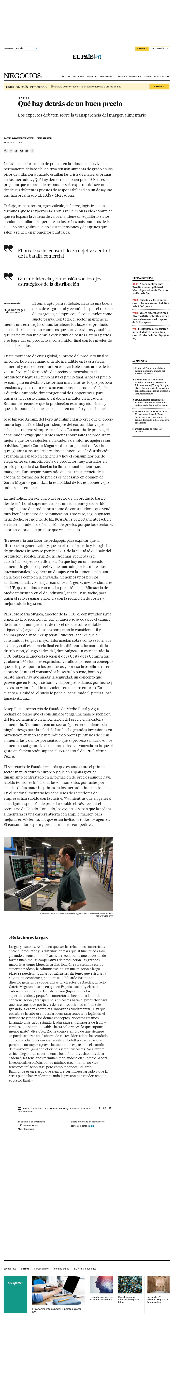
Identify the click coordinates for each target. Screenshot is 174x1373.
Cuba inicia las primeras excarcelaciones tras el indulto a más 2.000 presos (150, 303)
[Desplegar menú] (6, 57)
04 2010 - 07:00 (15, 143)
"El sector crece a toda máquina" (14, 311)
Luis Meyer (44, 138)
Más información (27, 1129)
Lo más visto (139, 361)
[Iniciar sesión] (160, 49)
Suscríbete (159, 86)
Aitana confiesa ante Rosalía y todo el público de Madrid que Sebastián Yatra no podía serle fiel (150, 289)
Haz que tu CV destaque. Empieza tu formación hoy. (157, 1300)
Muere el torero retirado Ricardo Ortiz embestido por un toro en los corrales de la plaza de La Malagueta (150, 317)
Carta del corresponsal (72, 77)
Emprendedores (107, 77)
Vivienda (148, 77)
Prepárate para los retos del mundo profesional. (101, 1298)
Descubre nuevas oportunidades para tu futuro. (129, 1300)
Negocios (23, 75)
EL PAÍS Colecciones (85, 1268)
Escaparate (10, 1268)
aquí (91, 1125)
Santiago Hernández (19, 138)
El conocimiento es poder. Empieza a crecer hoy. (56, 1310)
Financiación (135, 77)
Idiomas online (61, 1268)
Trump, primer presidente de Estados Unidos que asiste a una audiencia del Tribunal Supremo (151, 402)
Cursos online (41, 1268)
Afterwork (92, 77)
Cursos (25, 1268)
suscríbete (142, 49)
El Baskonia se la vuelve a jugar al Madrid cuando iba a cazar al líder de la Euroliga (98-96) (150, 333)
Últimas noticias (162, 77)
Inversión (122, 77)
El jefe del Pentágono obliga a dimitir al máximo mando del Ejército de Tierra (150, 371)
